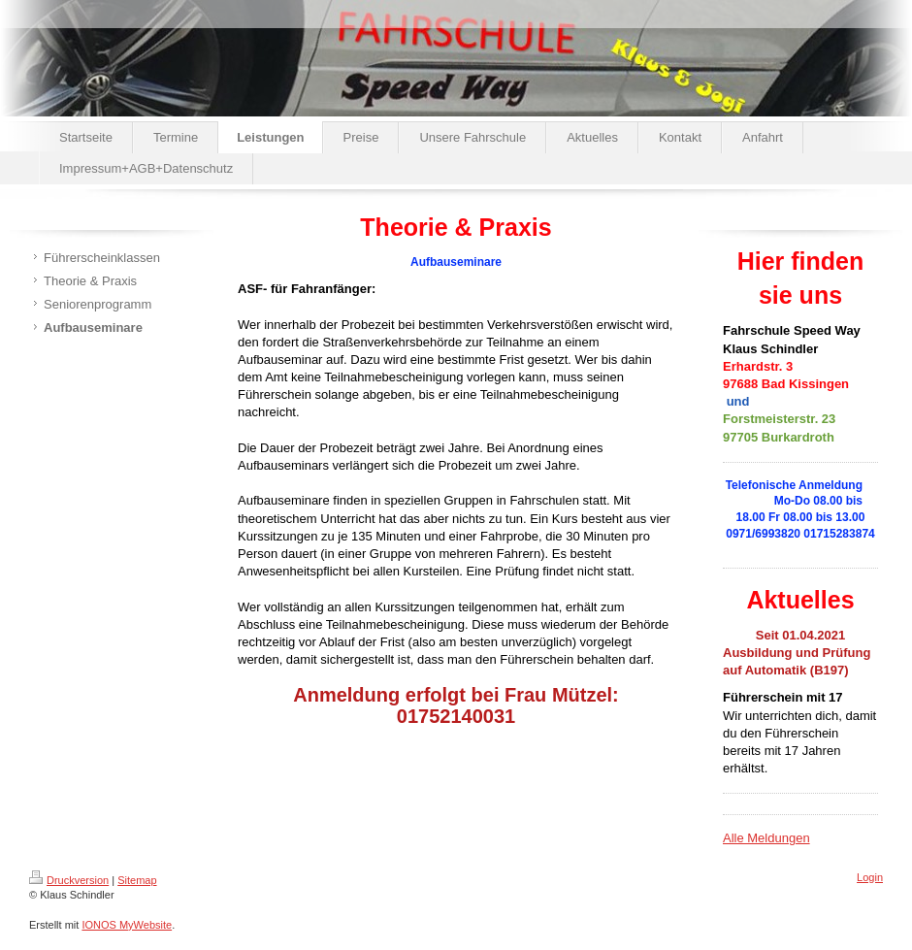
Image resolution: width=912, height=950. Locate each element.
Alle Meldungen (766, 838)
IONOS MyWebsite (126, 925)
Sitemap (136, 880)
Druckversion (69, 880)
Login (870, 877)
